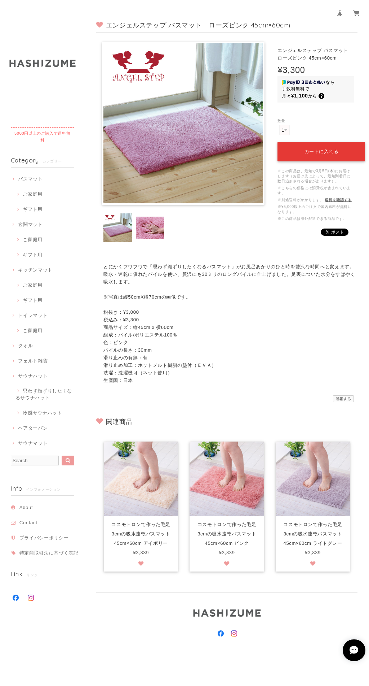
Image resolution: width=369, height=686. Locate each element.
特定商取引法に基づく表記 (49, 553)
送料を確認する (338, 198)
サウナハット (33, 376)
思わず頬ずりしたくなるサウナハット (43, 394)
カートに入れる (321, 150)
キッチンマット (35, 270)
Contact (28, 522)
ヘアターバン (33, 428)
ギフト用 (33, 209)
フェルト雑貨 (33, 361)
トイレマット (33, 315)
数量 (281, 121)
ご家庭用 (33, 194)
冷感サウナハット (42, 413)
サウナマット (33, 443)
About (26, 507)
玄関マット (30, 224)
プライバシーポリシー (44, 537)
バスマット (30, 179)
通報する (343, 399)
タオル (25, 345)
